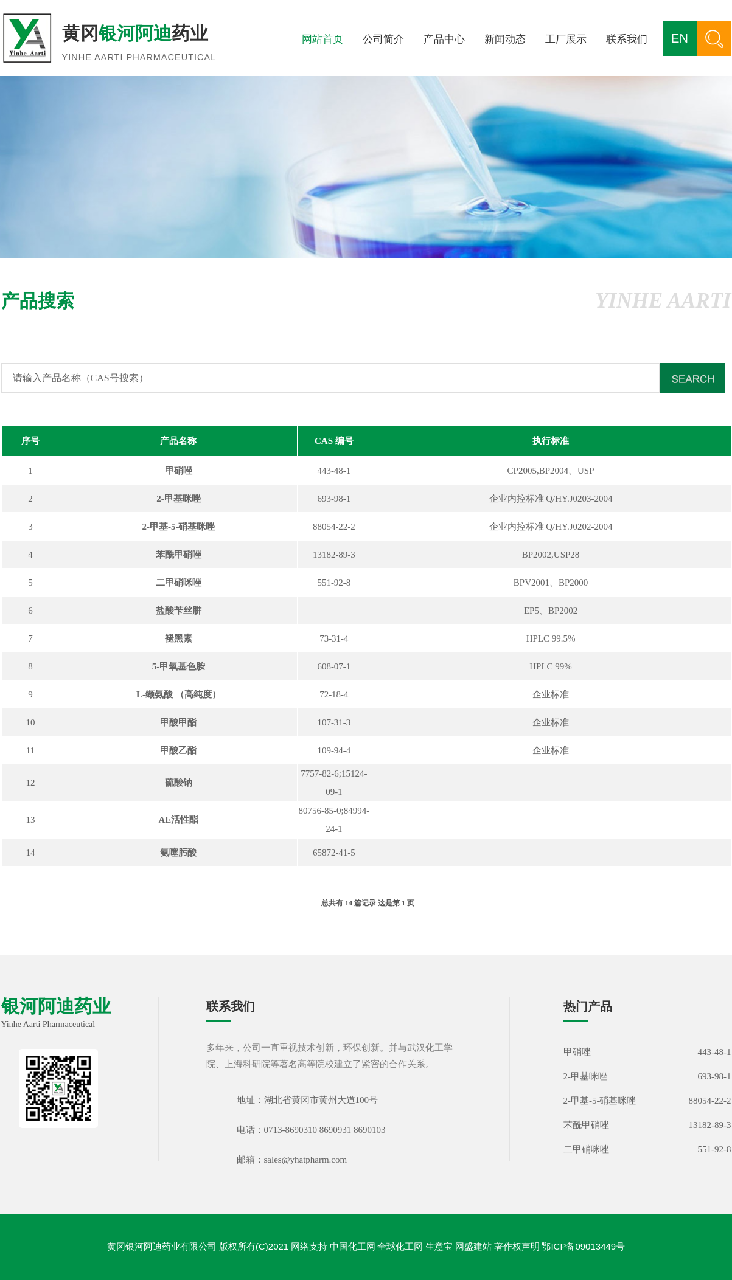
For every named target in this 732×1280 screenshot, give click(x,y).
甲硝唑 (577, 1052)
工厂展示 (566, 39)
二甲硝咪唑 (586, 1149)
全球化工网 (400, 1246)
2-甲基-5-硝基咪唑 (599, 1100)
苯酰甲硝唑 (586, 1125)
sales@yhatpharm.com (305, 1159)
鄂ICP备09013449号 (583, 1246)
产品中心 (444, 39)
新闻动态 (505, 39)
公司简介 (383, 39)
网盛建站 (473, 1246)
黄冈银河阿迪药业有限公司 (162, 1246)
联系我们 (626, 39)
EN (679, 38)
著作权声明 (517, 1246)
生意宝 (439, 1246)
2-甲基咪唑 (585, 1076)
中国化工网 (352, 1246)
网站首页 (322, 39)
